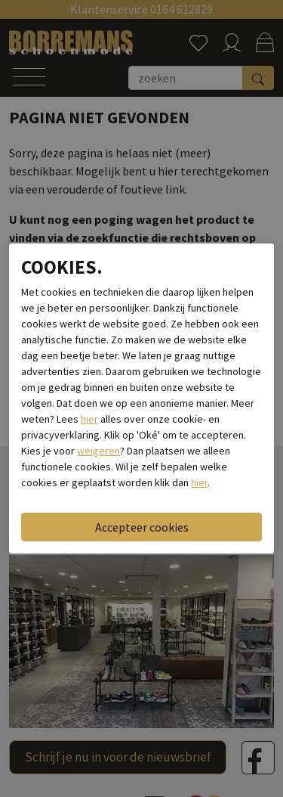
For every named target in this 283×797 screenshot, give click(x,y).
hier (89, 419)
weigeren (98, 450)
